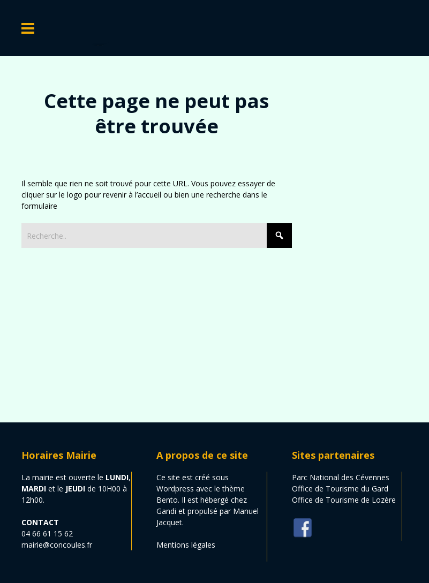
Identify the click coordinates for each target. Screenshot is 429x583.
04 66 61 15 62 (47, 533)
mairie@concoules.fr (56, 545)
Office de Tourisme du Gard (340, 488)
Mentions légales (185, 545)
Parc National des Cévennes (340, 477)
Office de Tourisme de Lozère (344, 500)
